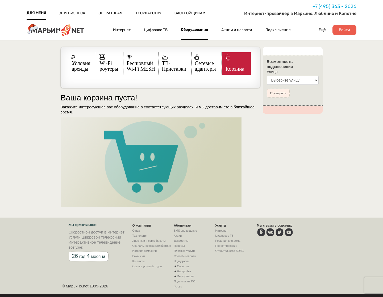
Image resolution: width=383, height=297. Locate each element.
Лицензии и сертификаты (149, 240)
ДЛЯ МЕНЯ (36, 13)
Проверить (278, 93)
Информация (185, 276)
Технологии (140, 235)
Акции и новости (236, 30)
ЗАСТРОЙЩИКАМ (189, 13)
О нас (136, 230)
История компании (144, 250)
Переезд (179, 245)
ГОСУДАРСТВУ (148, 13)
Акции (178, 235)
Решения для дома (227, 240)
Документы (181, 240)
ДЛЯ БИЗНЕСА (72, 13)
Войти (344, 30)
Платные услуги (184, 250)
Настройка (184, 271)
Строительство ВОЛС (229, 250)
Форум (178, 286)
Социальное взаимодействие (151, 245)
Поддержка (181, 261)
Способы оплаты (185, 256)
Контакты (138, 261)
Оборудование (194, 29)
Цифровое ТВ (156, 30)
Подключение (278, 30)
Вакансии (138, 256)
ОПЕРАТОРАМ (110, 13)
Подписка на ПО (184, 281)
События (183, 266)
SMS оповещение (185, 230)
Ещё (322, 30)
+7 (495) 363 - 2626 (334, 6)
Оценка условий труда (147, 266)
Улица (272, 72)
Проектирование (226, 245)
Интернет (122, 30)
